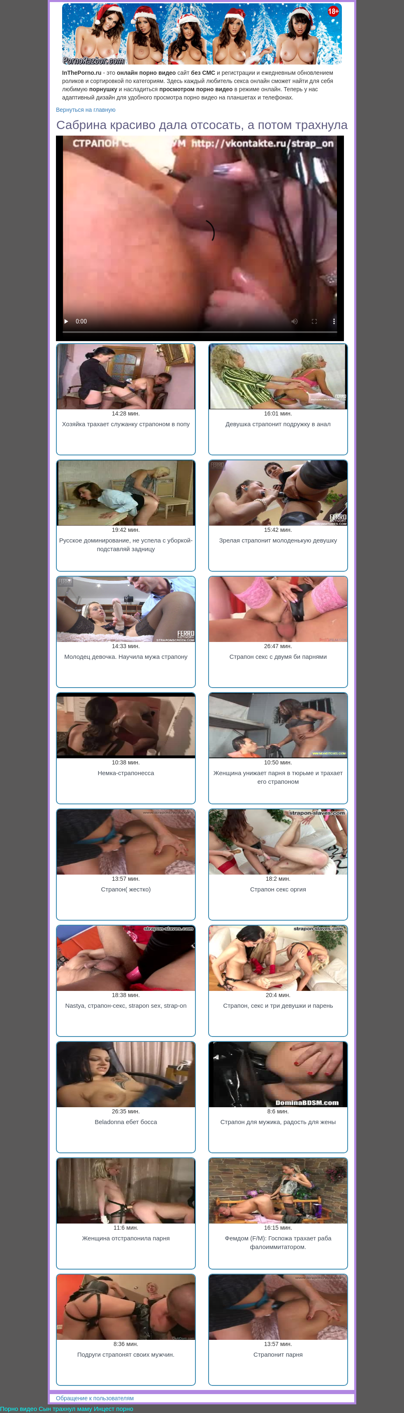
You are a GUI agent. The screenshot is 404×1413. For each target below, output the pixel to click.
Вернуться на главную (86, 109)
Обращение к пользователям (95, 1398)
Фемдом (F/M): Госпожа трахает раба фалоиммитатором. (278, 1242)
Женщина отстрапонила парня (125, 1238)
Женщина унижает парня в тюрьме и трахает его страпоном (278, 777)
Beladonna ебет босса (126, 1121)
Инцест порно (113, 1408)
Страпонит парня (278, 1354)
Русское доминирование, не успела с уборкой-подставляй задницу (126, 544)
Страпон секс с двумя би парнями (278, 656)
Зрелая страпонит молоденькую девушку (278, 540)
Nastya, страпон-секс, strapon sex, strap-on (125, 1005)
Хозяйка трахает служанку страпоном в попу (126, 423)
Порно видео (18, 1408)
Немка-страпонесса (126, 772)
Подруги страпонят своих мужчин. (126, 1354)
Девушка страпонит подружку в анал (277, 423)
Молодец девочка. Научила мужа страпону (126, 656)
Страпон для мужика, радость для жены (278, 1121)
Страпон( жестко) (126, 889)
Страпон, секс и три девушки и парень (278, 1005)
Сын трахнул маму (65, 1408)
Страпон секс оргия (278, 889)
